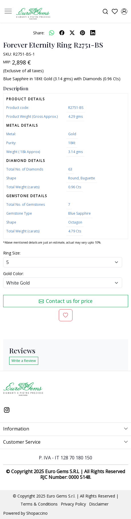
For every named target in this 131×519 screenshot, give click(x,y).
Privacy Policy (73, 504)
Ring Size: (12, 253)
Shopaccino (37, 513)
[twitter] (72, 32)
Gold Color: (13, 273)
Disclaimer (98, 504)
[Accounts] (124, 11)
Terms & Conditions (39, 504)
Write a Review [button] (23, 360)
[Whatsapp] (52, 32)
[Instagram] (7, 410)
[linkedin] (93, 32)
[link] (105, 11)
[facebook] (62, 32)
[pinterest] (82, 32)
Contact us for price (65, 301)
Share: (39, 33)
